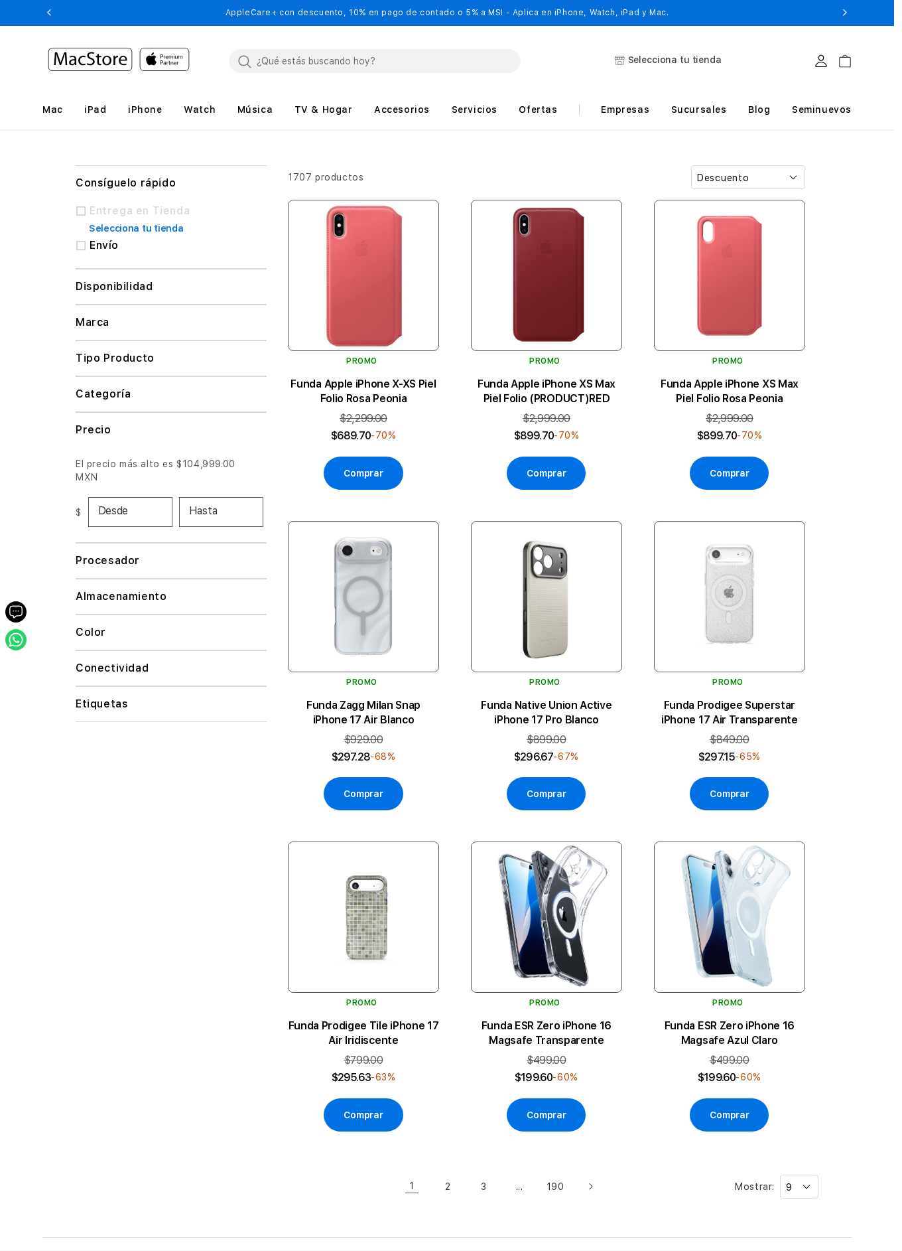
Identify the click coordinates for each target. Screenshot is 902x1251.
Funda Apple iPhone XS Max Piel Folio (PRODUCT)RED (546, 391)
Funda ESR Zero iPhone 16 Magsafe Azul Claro (730, 1033)
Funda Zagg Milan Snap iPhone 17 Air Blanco (363, 712)
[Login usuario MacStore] (821, 61)
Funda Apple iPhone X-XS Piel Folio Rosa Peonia (363, 391)
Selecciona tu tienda (136, 228)
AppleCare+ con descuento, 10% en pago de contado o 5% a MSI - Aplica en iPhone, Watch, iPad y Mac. (447, 12)
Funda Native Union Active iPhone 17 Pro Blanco (546, 712)
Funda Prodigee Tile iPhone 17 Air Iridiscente (364, 1033)
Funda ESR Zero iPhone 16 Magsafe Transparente (547, 1033)
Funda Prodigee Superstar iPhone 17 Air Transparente (729, 712)
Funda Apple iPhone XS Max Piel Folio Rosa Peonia (730, 391)
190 (555, 1186)
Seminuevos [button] (822, 109)
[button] (48, 12)
